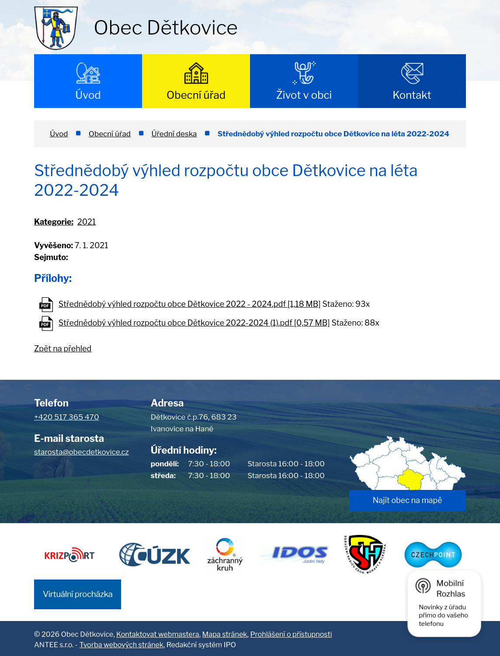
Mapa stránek (224, 632)
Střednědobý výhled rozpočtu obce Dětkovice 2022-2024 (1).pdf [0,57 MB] (194, 322)
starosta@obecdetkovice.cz (81, 452)
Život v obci (304, 95)
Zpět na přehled (62, 348)
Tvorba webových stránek (121, 643)
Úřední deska (174, 133)
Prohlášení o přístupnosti (291, 632)
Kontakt (411, 95)
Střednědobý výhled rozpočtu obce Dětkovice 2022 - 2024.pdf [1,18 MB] (190, 304)
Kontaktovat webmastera (157, 632)
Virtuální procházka (77, 592)
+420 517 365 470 (66, 417)
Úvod (88, 95)
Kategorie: (53, 221)
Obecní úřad (196, 95)
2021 (86, 221)
